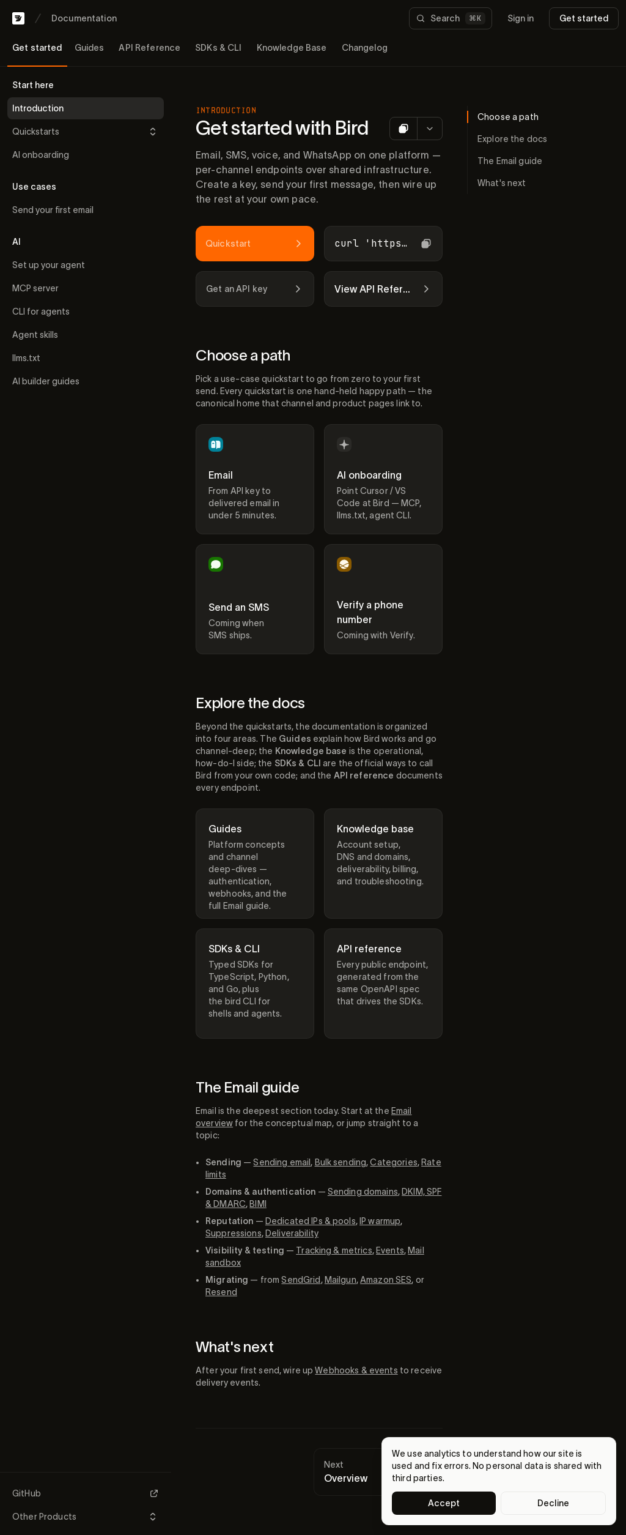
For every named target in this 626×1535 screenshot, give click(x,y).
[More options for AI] (429, 129)
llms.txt (26, 358)
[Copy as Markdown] (403, 129)
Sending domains (363, 1192)
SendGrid (300, 1280)
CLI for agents (41, 311)
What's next (234, 1347)
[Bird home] (18, 18)
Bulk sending (341, 1162)
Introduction (38, 108)
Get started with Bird (282, 127)
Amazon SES (385, 1280)
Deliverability (292, 1233)
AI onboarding (40, 155)
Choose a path (243, 355)
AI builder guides (45, 381)
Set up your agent (48, 265)
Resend (221, 1292)
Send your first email (53, 210)
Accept (444, 1503)
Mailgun (340, 1280)
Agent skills (35, 335)
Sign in (520, 18)
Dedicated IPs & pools (310, 1221)
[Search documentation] (450, 18)
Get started (583, 18)
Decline (553, 1503)
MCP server (35, 288)
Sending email (282, 1162)
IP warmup (379, 1221)
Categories (393, 1162)
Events (390, 1250)
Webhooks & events (356, 1370)
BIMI (258, 1204)
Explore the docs (250, 703)
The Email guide (247, 1087)
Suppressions (233, 1233)
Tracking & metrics (334, 1250)
